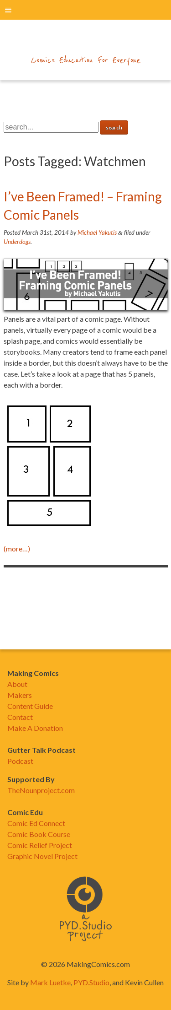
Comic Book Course (38, 834)
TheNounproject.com (41, 790)
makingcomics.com (85, 41)
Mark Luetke (50, 982)
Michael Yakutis (97, 232)
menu (8, 10)
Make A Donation (35, 728)
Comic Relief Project (39, 845)
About (17, 684)
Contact (20, 717)
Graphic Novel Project (42, 856)
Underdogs (17, 241)
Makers (19, 695)
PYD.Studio (91, 982)
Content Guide (30, 706)
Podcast (20, 760)
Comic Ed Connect (36, 823)
